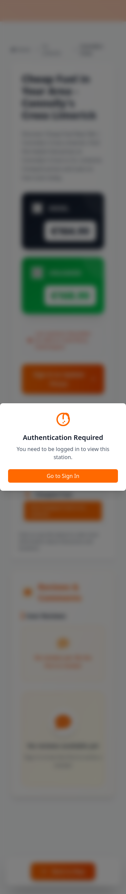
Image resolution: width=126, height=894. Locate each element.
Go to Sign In (63, 476)
